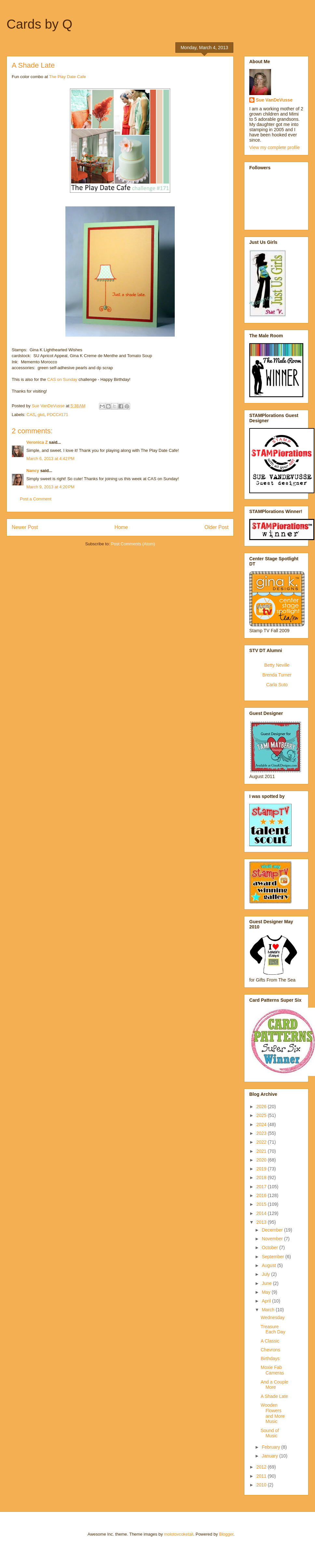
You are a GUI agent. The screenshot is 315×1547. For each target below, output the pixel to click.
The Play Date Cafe (67, 76)
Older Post (216, 527)
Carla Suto (277, 684)
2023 (262, 1133)
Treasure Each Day (273, 1329)
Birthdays (270, 1358)
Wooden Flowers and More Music (273, 1413)
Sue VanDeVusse (274, 100)
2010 (262, 1484)
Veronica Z (37, 442)
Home (121, 527)
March (269, 1309)
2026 (262, 1106)
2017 (262, 1186)
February (271, 1447)
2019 (262, 1168)
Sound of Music (270, 1433)
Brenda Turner (277, 674)
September (273, 1256)
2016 (262, 1195)
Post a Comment (35, 498)
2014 (262, 1213)
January (270, 1455)
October (270, 1247)
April (267, 1300)
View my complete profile (274, 147)
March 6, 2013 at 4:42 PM (50, 458)
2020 (262, 1160)
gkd (41, 414)
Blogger (226, 1534)
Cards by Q (39, 24)
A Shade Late (274, 1396)
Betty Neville (277, 665)
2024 (262, 1124)
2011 (262, 1476)
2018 (262, 1177)
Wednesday (273, 1317)
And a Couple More (274, 1384)
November (273, 1238)
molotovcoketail (178, 1534)
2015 (262, 1204)
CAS (31, 414)
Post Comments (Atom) (133, 543)
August (269, 1265)
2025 (262, 1115)
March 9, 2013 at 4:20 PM (50, 486)
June (267, 1283)
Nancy (32, 470)
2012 (262, 1467)
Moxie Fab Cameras (272, 1370)
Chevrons (270, 1349)
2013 (262, 1222)
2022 (262, 1142)
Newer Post (25, 527)
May (266, 1292)
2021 (262, 1151)
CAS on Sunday (62, 379)
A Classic (270, 1341)
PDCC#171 (57, 414)
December (273, 1230)
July (266, 1274)
